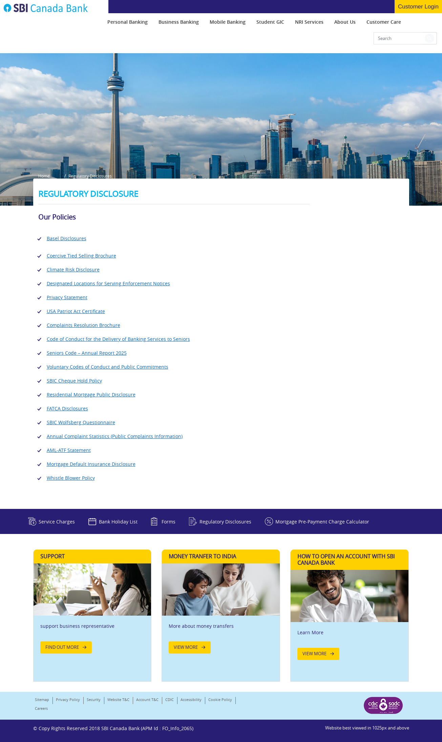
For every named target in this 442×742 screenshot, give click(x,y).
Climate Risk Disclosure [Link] (73, 269)
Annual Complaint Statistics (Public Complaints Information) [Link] (115, 436)
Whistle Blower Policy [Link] (71, 478)
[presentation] (127, 22)
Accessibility (191, 699)
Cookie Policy (220, 699)
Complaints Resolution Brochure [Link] (83, 325)
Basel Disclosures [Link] (66, 238)
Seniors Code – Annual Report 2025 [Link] (87, 353)
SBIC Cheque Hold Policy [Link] (74, 380)
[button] (429, 38)
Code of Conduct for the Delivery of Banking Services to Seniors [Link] (118, 339)
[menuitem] (127, 22)
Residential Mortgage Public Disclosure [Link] (91, 394)
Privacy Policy (68, 699)
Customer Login (418, 6)
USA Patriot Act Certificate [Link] (76, 311)
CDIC (169, 699)
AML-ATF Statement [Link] (69, 450)
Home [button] (44, 176)
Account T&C (147, 699)
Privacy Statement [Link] (67, 297)
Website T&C (118, 699)
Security (94, 699)
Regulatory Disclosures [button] (90, 176)
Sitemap (42, 699)
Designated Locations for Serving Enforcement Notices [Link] (108, 283)
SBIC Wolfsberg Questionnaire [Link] (81, 422)
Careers (41, 708)
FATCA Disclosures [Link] (67, 408)
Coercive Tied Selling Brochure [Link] (81, 255)
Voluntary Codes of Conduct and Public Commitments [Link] (107, 367)
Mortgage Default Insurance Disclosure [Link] (91, 464)
